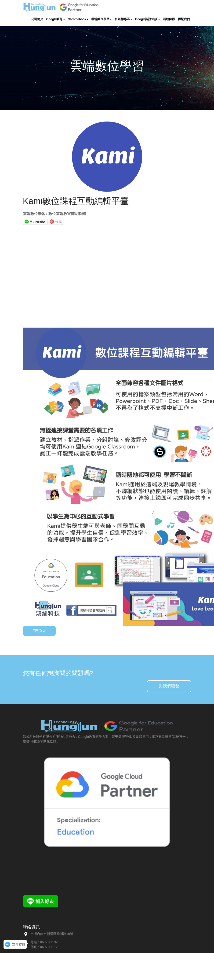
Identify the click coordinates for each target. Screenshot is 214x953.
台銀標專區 (123, 19)
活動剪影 (169, 19)
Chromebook (78, 19)
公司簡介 (37, 19)
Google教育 (55, 19)
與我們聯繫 (169, 686)
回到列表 (39, 631)
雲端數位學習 (101, 19)
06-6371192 (49, 942)
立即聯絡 (18, 944)
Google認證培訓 (147, 19)
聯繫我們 (184, 19)
